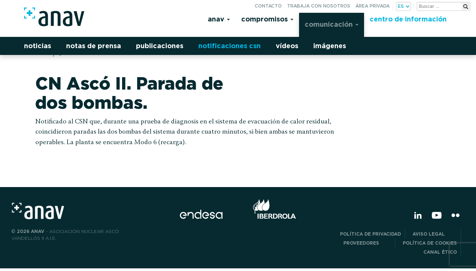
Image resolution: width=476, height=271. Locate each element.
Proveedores (367, 243)
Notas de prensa (93, 46)
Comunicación (331, 24)
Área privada (372, 5)
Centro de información (408, 19)
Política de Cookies (430, 243)
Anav (219, 19)
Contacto (268, 5)
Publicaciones (159, 46)
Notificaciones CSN (229, 46)
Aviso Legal (435, 233)
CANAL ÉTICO (440, 252)
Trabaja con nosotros (318, 5)
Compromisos (267, 19)
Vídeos (287, 46)
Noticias (37, 46)
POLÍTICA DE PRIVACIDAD (370, 233)
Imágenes (329, 46)
